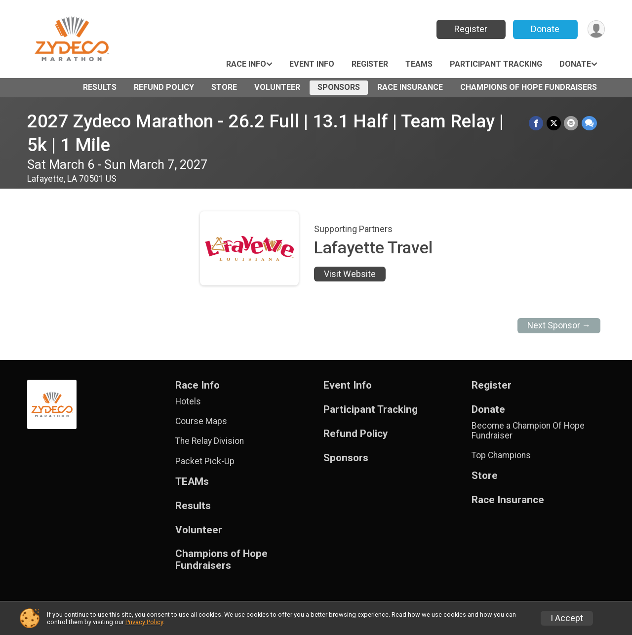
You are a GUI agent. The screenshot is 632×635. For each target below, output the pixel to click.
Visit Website (350, 274)
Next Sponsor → (559, 325)
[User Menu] (596, 29)
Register (470, 29)
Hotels (188, 401)
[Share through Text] (589, 123)
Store (224, 87)
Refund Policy (164, 87)
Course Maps (201, 421)
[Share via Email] (571, 123)
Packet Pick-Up (205, 461)
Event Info (311, 64)
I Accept (567, 618)
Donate (544, 29)
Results (100, 87)
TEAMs (419, 64)
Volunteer (277, 87)
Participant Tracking (496, 64)
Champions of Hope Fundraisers (528, 87)
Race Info (246, 64)
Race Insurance (410, 87)
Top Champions (501, 455)
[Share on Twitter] (554, 123)
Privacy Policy (144, 622)
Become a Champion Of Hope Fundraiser (528, 430)
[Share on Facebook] (537, 123)
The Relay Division (209, 441)
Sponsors (338, 87)
